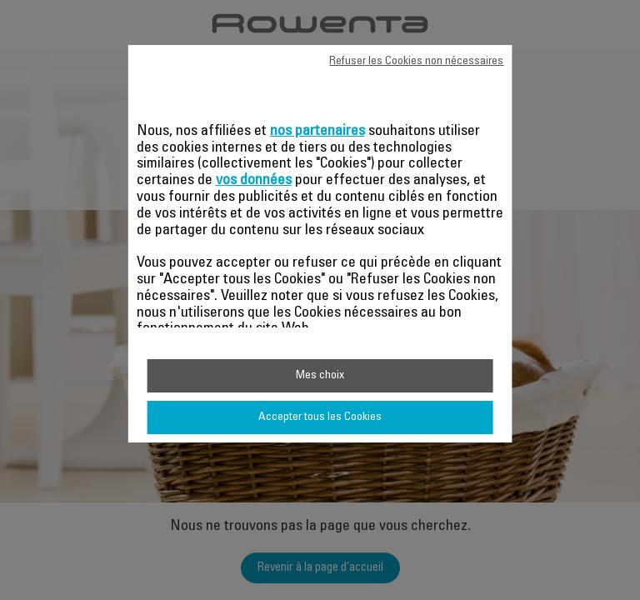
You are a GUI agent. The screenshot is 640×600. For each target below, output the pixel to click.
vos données (254, 180)
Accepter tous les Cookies (320, 417)
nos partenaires (317, 131)
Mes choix (320, 376)
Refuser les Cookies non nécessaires (416, 62)
